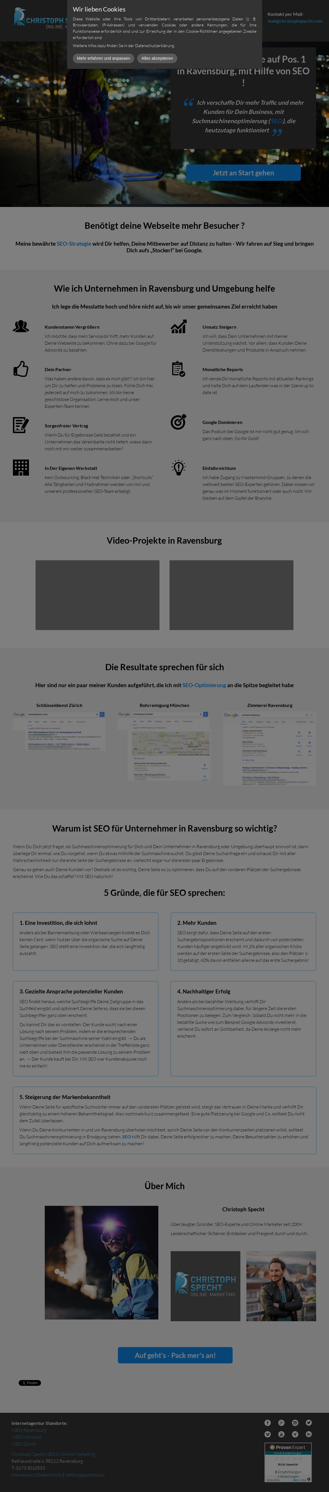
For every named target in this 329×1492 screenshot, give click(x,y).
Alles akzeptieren (157, 58)
